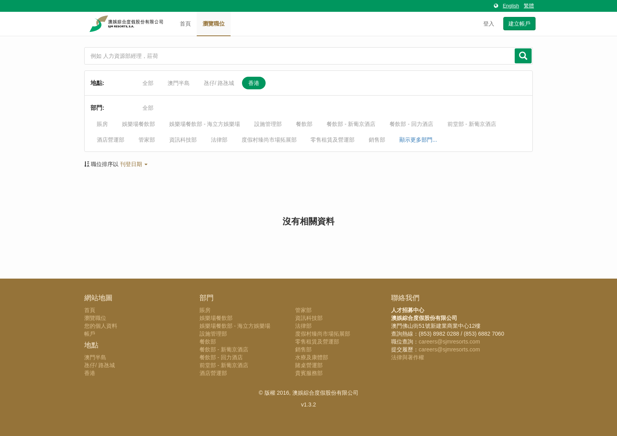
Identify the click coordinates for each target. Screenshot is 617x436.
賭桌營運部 (309, 365)
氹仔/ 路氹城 (219, 83)
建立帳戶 (519, 23)
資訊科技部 (183, 140)
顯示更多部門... (418, 140)
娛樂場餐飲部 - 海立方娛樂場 (204, 124)
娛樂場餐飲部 (138, 124)
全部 (147, 83)
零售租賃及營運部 (332, 140)
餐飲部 (304, 124)
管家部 (147, 140)
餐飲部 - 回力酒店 (411, 124)
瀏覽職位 (214, 23)
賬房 (102, 124)
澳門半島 (179, 83)
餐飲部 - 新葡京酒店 (351, 124)
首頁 (185, 23)
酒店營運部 (110, 140)
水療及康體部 (311, 357)
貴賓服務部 (309, 373)
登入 (488, 23)
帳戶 (89, 334)
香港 (253, 83)
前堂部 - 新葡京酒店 (471, 124)
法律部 (219, 140)
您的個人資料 (100, 326)
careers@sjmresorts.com (449, 341)
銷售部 (377, 140)
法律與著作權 (407, 357)
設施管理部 (268, 124)
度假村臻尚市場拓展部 (269, 140)
